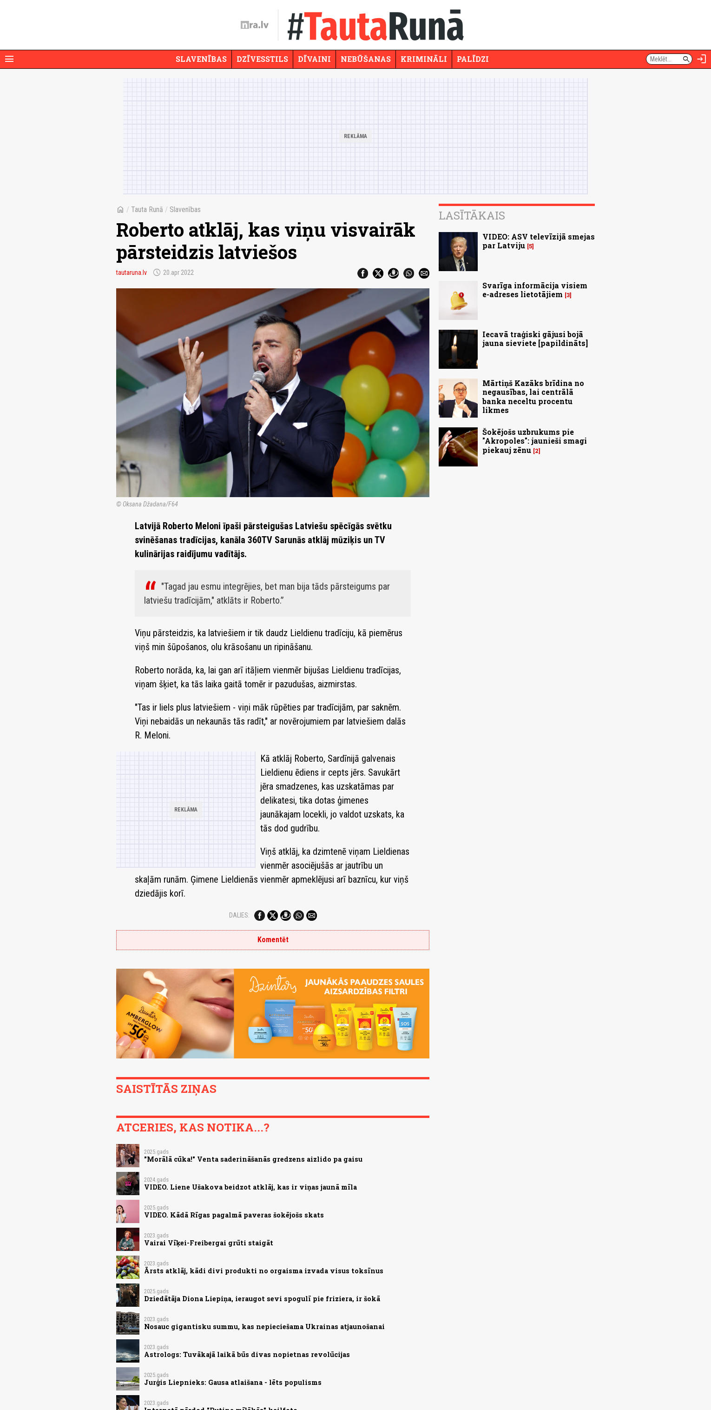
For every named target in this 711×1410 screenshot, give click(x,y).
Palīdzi (473, 59)
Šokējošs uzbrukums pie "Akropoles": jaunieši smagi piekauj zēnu (534, 440)
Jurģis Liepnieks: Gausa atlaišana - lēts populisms (233, 1382)
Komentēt (273, 939)
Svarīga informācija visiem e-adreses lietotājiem (534, 289)
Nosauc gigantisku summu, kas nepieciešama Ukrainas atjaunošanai (264, 1326)
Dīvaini (314, 59)
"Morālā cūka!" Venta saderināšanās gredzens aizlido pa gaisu (253, 1159)
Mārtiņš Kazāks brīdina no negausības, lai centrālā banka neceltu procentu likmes (533, 396)
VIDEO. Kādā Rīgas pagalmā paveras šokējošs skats (234, 1214)
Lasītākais (472, 215)
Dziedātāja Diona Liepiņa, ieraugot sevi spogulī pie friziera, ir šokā (262, 1298)
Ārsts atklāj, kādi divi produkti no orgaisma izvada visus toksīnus (263, 1270)
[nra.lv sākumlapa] (255, 25)
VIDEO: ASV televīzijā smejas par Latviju (538, 241)
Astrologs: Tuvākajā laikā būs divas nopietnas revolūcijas (247, 1354)
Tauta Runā (147, 209)
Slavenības (201, 59)
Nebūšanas (366, 59)
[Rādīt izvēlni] (9, 59)
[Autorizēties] (701, 59)
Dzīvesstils (262, 59)
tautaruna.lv (131, 272)
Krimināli (424, 59)
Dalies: (239, 915)
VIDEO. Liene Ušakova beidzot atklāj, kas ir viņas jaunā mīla (250, 1187)
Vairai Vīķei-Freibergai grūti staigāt (208, 1242)
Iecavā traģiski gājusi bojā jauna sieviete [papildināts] (535, 338)
